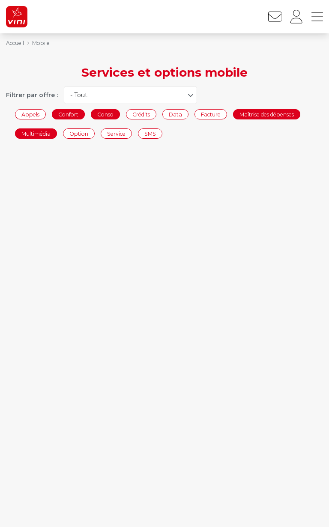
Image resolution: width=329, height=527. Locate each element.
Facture (211, 114)
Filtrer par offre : (32, 95)
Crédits (141, 114)
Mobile (41, 43)
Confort (68, 114)
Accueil (15, 43)
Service (116, 134)
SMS (150, 134)
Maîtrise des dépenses (266, 114)
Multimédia (36, 134)
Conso (105, 114)
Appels (30, 114)
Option (78, 134)
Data (175, 114)
